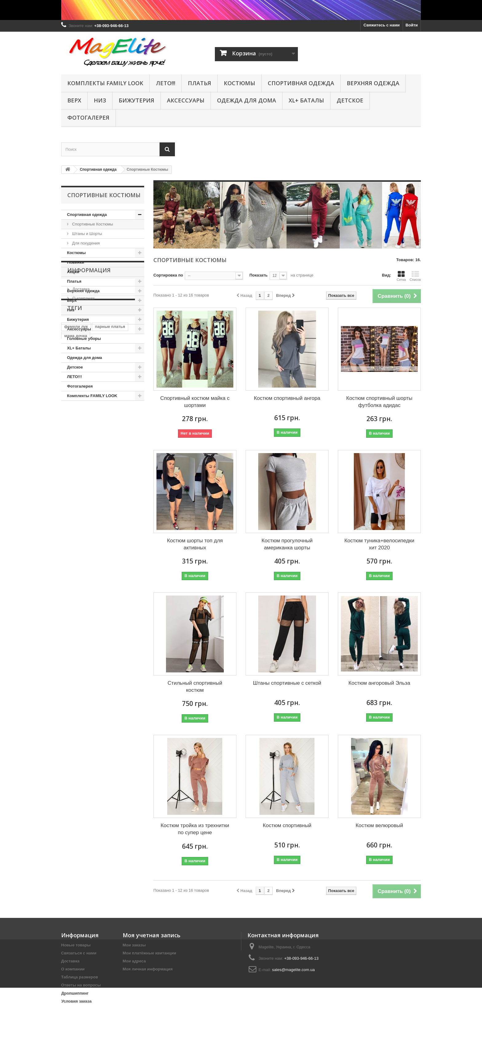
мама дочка (75, 496)
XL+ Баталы (306, 100)
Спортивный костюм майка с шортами (195, 401)
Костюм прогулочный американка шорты (287, 544)
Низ (100, 100)
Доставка (80, 435)
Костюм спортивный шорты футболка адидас (379, 401)
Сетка (401, 275)
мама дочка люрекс (83, 523)
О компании (82, 445)
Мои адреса (134, 961)
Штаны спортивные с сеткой (287, 683)
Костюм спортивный (287, 825)
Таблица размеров (79, 977)
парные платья (110, 486)
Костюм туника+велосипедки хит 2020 (379, 544)
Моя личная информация (148, 969)
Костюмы (76, 252)
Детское (350, 100)
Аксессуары (185, 100)
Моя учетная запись (151, 935)
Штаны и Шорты (86, 233)
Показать (258, 275)
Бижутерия (136, 100)
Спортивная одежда (301, 83)
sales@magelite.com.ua (293, 969)
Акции (73, 271)
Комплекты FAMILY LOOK (105, 83)
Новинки (75, 262)
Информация (89, 419)
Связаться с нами (79, 953)
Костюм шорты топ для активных (195, 544)
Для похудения (85, 243)
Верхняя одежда (373, 83)
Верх (74, 100)
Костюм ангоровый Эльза (379, 683)
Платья (199, 83)
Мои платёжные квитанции (149, 953)
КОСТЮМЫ (239, 83)
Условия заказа (76, 1001)
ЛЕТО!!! (165, 83)
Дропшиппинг (75, 993)
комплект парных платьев (90, 514)
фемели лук (76, 486)
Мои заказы (134, 945)
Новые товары (76, 945)
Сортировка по (168, 275)
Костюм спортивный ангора (287, 398)
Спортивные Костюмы (92, 224)
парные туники (125, 523)
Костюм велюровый (379, 825)
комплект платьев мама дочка (94, 505)
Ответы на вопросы (81, 985)
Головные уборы (84, 338)
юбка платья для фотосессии (93, 551)
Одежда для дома (246, 100)
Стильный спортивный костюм (195, 686)
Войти (411, 25)
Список (415, 275)
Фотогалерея (88, 117)
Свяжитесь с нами (382, 25)
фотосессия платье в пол (89, 533)
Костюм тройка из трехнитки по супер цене (194, 829)
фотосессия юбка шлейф (89, 542)
